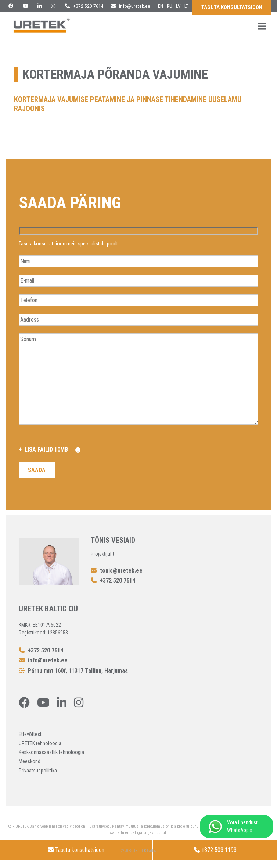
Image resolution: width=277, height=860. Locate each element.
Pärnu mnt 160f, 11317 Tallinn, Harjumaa (73, 670)
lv (178, 6)
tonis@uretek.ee (117, 570)
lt (186, 6)
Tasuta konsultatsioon (231, 7)
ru (169, 6)
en (160, 6)
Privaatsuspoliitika (38, 771)
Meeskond (29, 761)
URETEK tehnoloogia (40, 743)
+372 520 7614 (84, 6)
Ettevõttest (30, 734)
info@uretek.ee (130, 6)
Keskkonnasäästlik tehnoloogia (51, 752)
